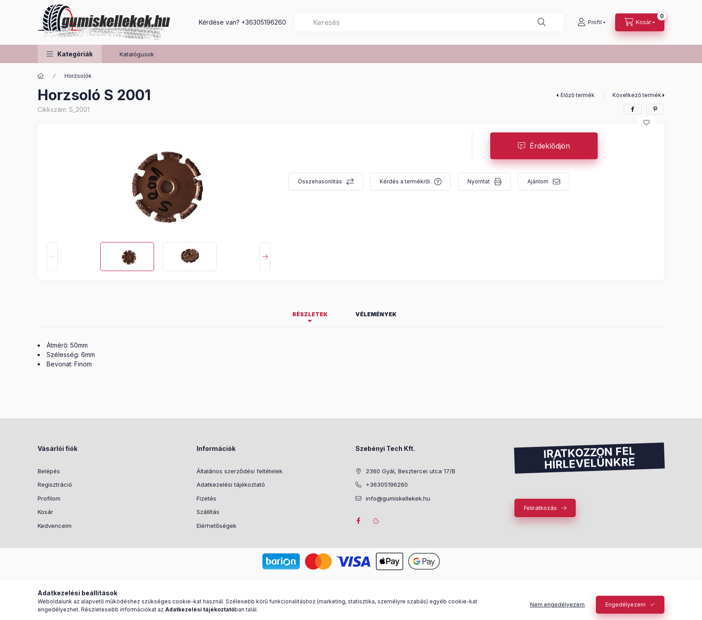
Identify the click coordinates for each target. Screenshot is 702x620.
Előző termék (578, 95)
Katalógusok (137, 54)
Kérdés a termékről (405, 181)
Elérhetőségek (216, 525)
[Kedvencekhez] (646, 122)
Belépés (49, 471)
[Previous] (52, 256)
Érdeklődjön (550, 145)
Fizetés (206, 498)
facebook (358, 521)
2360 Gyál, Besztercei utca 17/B (410, 471)
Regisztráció (55, 484)
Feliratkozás (540, 507)
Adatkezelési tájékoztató (231, 484)
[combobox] (429, 22)
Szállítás (208, 511)
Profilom (49, 498)
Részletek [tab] (310, 314)
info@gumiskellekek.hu (398, 498)
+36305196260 (263, 22)
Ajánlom (537, 181)
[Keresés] (542, 22)
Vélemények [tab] (376, 314)
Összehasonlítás (320, 181)
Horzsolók (78, 75)
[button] (70, 54)
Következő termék (636, 95)
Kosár (45, 511)
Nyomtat (478, 181)
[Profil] (591, 22)
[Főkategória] (41, 76)
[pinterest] (655, 109)
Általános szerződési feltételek (240, 471)
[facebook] (633, 109)
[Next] (264, 256)
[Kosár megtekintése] (639, 22)
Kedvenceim (55, 525)
